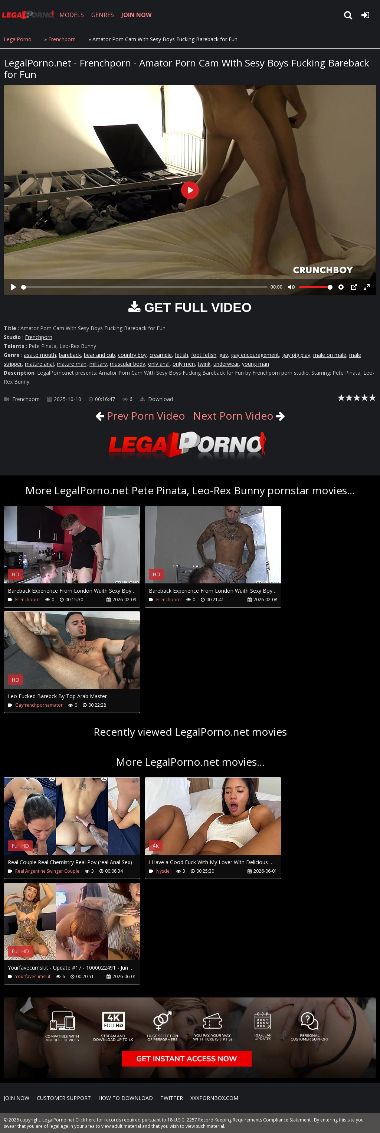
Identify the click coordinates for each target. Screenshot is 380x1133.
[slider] (144, 287)
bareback (70, 354)
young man (255, 363)
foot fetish (203, 354)
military (98, 363)
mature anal (39, 363)
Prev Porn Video (144, 415)
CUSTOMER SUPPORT (64, 1097)
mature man (71, 363)
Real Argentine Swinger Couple (47, 871)
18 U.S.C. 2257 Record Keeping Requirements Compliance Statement (239, 1120)
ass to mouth (40, 354)
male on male (329, 354)
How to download (125, 1097)
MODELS (71, 15)
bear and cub (99, 354)
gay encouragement (255, 354)
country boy (132, 354)
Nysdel (163, 871)
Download (156, 399)
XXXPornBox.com (214, 1097)
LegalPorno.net (30, 15)
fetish (181, 354)
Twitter (171, 1097)
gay (223, 354)
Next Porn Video (233, 415)
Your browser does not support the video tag (82, 550)
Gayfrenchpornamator (39, 705)
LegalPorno (18, 39)
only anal (159, 363)
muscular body (127, 363)
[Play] (13, 287)
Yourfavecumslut (32, 976)
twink (204, 363)
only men (184, 363)
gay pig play (296, 354)
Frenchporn (62, 39)
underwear (226, 363)
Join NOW (16, 1097)
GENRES (102, 15)
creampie (161, 354)
